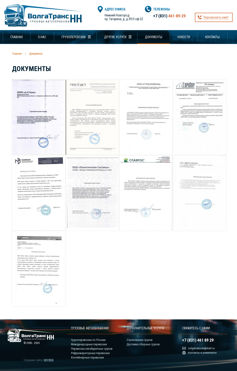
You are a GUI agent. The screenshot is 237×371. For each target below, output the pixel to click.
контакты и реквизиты (202, 352)
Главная (16, 37)
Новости (184, 37)
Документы (153, 37)
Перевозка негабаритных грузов (91, 348)
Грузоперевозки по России (88, 340)
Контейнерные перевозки (87, 357)
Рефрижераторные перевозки (90, 353)
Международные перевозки (89, 344)
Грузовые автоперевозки (50, 21)
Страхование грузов (140, 340)
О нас (42, 37)
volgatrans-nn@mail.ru (201, 348)
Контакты (212, 37)
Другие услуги (115, 37)
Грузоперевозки (74, 37)
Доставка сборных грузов (143, 344)
